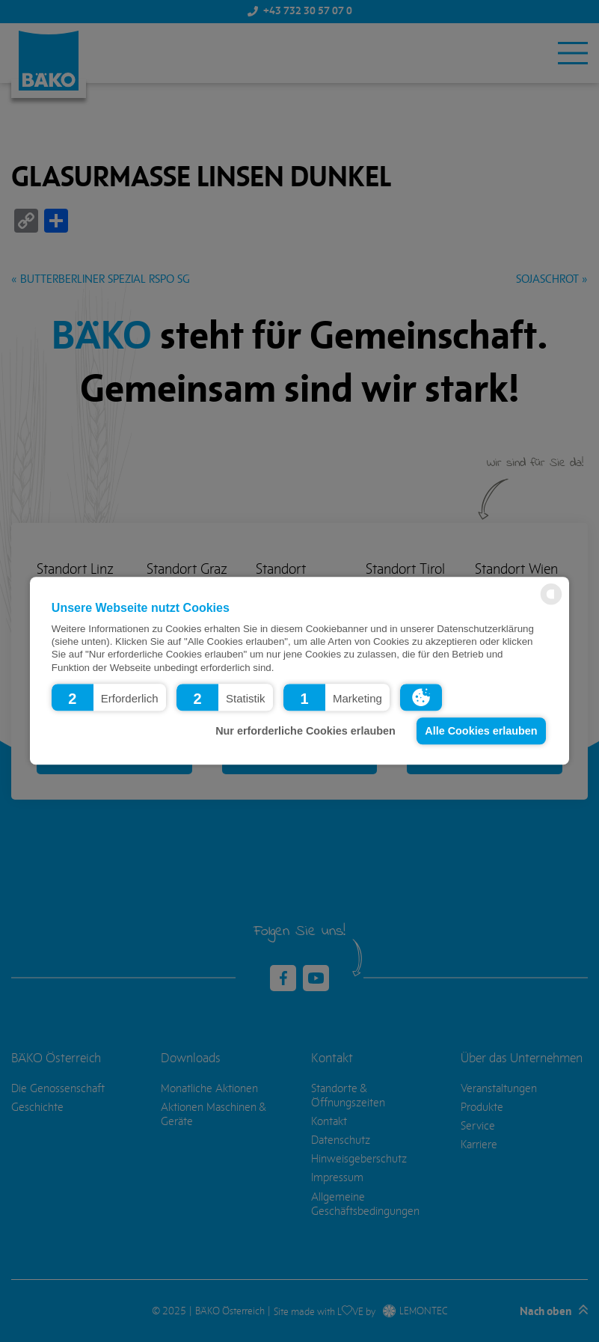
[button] (109, 697)
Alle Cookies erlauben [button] (481, 731)
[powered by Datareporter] (551, 604)
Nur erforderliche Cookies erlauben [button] (305, 731)
